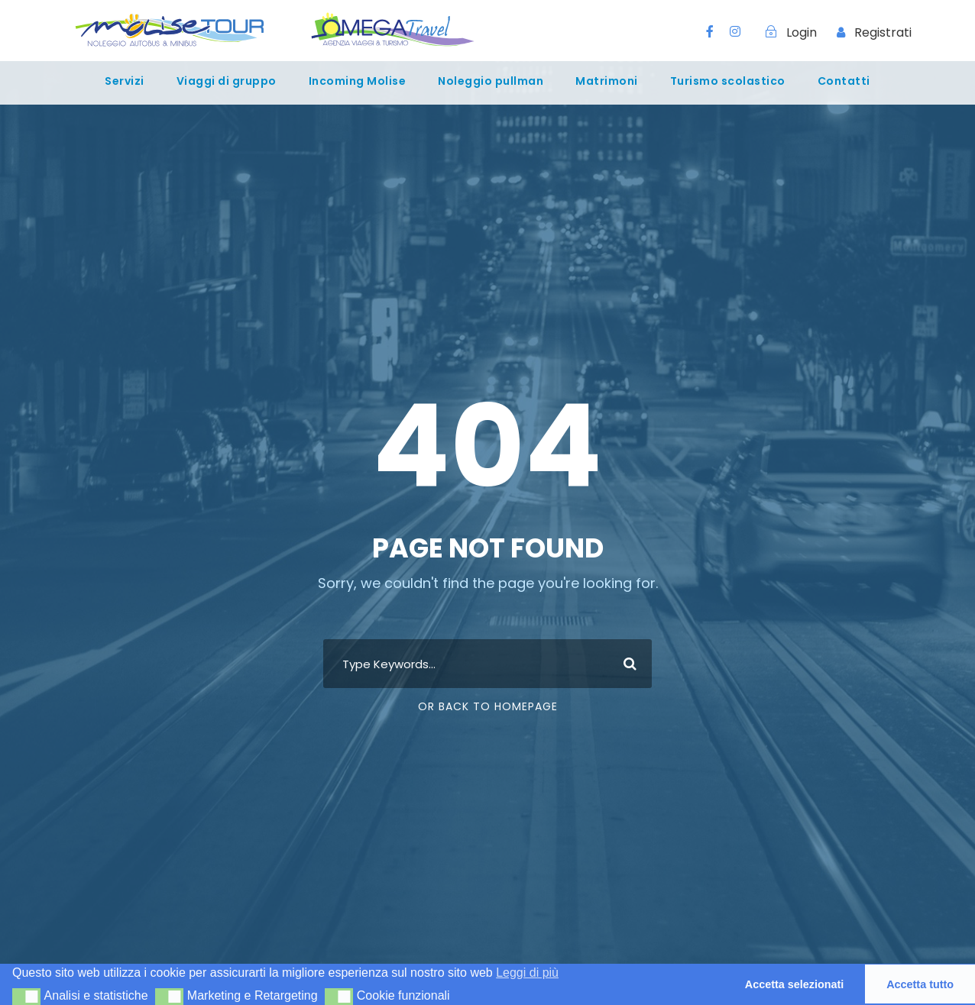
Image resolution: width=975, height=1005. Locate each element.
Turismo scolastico (728, 81)
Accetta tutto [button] (920, 984)
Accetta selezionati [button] (794, 984)
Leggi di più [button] (527, 972)
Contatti (844, 81)
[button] (26, 996)
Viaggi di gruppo (227, 81)
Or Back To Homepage (488, 706)
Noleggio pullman (490, 81)
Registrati (883, 32)
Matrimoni (606, 81)
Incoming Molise (358, 81)
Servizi (124, 81)
